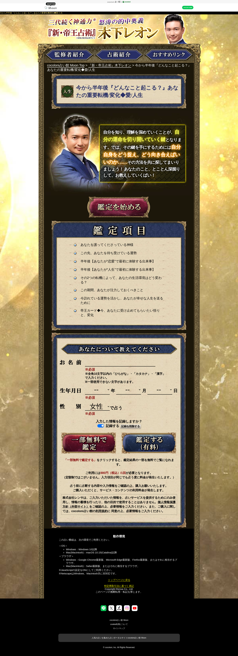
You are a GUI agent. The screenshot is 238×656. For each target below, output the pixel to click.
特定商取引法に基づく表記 (119, 585)
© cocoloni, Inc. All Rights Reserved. (119, 647)
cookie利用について (119, 624)
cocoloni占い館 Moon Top (65, 65)
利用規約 (101, 511)
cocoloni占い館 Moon (119, 620)
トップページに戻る (119, 580)
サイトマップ (119, 628)
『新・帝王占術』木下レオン (109, 65)
